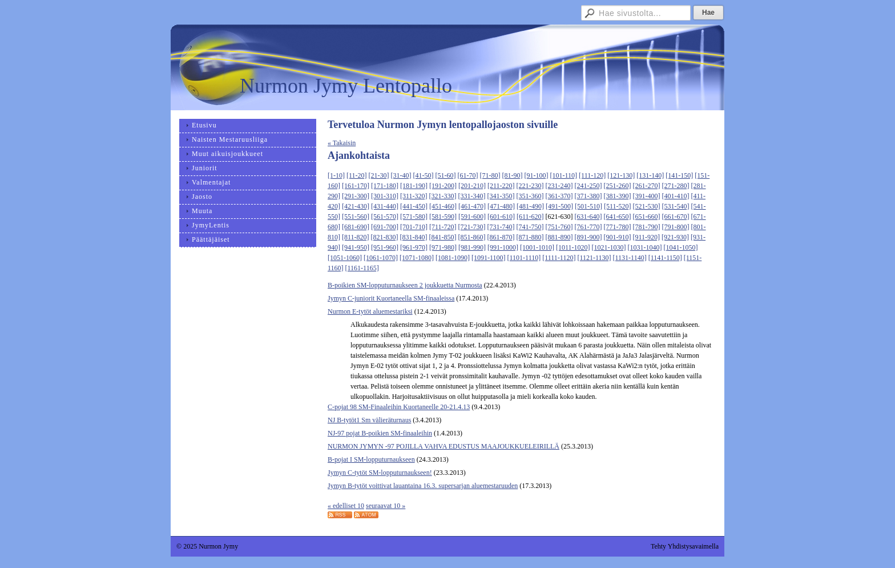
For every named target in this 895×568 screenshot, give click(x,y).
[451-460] (443, 206)
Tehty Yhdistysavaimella (685, 546)
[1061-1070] (381, 258)
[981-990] (472, 247)
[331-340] (472, 196)
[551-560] (355, 217)
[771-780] (617, 227)
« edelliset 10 (346, 506)
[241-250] (588, 186)
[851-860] (472, 237)
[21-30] (379, 175)
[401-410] (676, 196)
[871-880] (530, 237)
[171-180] (384, 186)
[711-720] (443, 227)
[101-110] (564, 175)
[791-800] (676, 227)
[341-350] (501, 196)
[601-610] (501, 217)
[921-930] (675, 237)
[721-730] (472, 227)
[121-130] (621, 175)
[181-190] (414, 186)
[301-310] (384, 196)
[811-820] (355, 237)
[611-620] (530, 217)
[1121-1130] (594, 258)
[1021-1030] (609, 247)
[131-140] (650, 175)
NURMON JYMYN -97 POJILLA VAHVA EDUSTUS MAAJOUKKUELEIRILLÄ (443, 446)
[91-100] (537, 175)
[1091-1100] (488, 258)
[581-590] (443, 217)
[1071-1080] (417, 258)
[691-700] (384, 227)
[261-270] (646, 186)
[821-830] (384, 237)
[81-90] (512, 175)
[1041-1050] (681, 247)
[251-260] (617, 186)
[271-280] (676, 186)
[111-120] (592, 175)
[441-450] (414, 206)
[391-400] (646, 196)
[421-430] (355, 206)
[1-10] (336, 175)
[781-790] (646, 227)
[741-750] (530, 227)
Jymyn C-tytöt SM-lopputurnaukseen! (380, 473)
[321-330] (443, 196)
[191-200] (443, 186)
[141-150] (679, 175)
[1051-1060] (345, 258)
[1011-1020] (573, 247)
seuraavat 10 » (385, 506)
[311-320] (414, 196)
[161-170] (355, 186)
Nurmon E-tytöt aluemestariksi (370, 311)
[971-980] (443, 247)
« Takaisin (342, 143)
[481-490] (530, 206)
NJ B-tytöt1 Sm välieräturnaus (369, 420)
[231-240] (559, 186)
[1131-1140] (630, 258)
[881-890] (559, 237)
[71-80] (490, 175)
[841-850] (443, 237)
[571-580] (414, 217)
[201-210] (472, 186)
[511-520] (617, 206)
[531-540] (676, 206)
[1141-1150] (665, 258)
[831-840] (414, 237)
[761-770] (588, 227)
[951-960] (384, 247)
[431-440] (384, 206)
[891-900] (588, 237)
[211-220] (501, 186)
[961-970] (414, 247)
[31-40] (401, 175)
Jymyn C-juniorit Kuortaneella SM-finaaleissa (391, 298)
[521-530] (646, 206)
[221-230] (530, 186)
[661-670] (676, 217)
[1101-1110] (524, 258)
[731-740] (501, 227)
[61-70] (468, 175)
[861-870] (501, 237)
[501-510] (588, 206)
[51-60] (446, 175)
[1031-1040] (645, 247)
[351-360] (530, 196)
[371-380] (588, 196)
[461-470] (472, 206)
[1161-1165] (362, 268)
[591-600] (472, 217)
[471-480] (501, 206)
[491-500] (559, 206)
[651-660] (646, 217)
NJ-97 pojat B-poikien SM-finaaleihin (380, 433)
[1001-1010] (537, 247)
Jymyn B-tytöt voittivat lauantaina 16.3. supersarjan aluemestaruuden (423, 486)
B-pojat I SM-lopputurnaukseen (371, 459)
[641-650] (617, 217)
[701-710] (414, 227)
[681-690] (355, 227)
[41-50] (423, 175)
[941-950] (355, 247)
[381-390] (617, 196)
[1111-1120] (558, 258)
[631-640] (588, 217)
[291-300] (355, 196)
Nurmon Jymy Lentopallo (346, 85)
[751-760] (559, 227)
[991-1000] (502, 247)
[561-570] (384, 217)
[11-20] (356, 175)
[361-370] (559, 196)
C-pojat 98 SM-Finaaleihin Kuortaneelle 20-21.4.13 (399, 407)
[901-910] (617, 237)
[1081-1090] (453, 258)
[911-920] (646, 237)
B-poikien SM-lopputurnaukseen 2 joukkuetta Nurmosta (405, 285)
